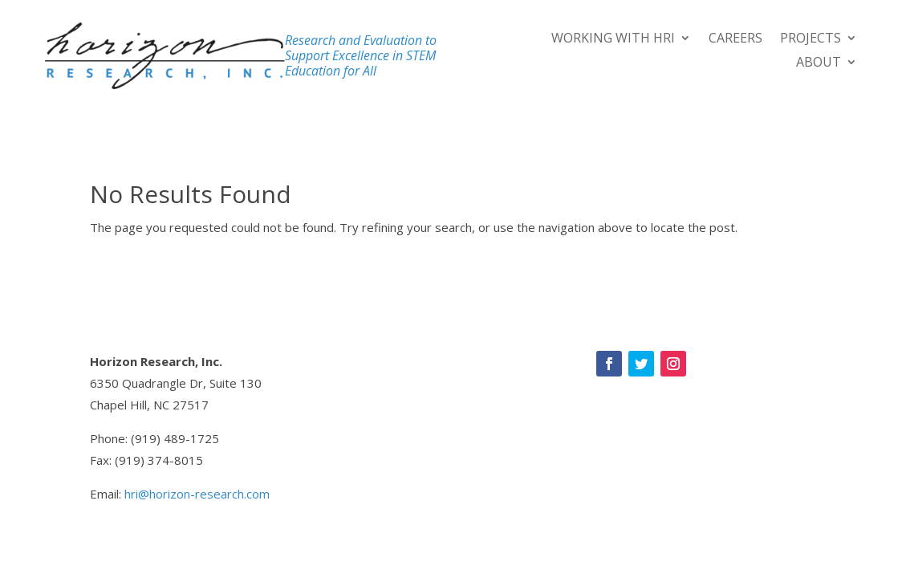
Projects (810, 39)
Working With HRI (613, 39)
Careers (735, 39)
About (818, 63)
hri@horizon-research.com (197, 494)
